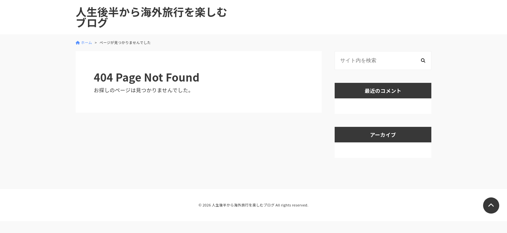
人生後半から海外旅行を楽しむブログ (151, 17)
